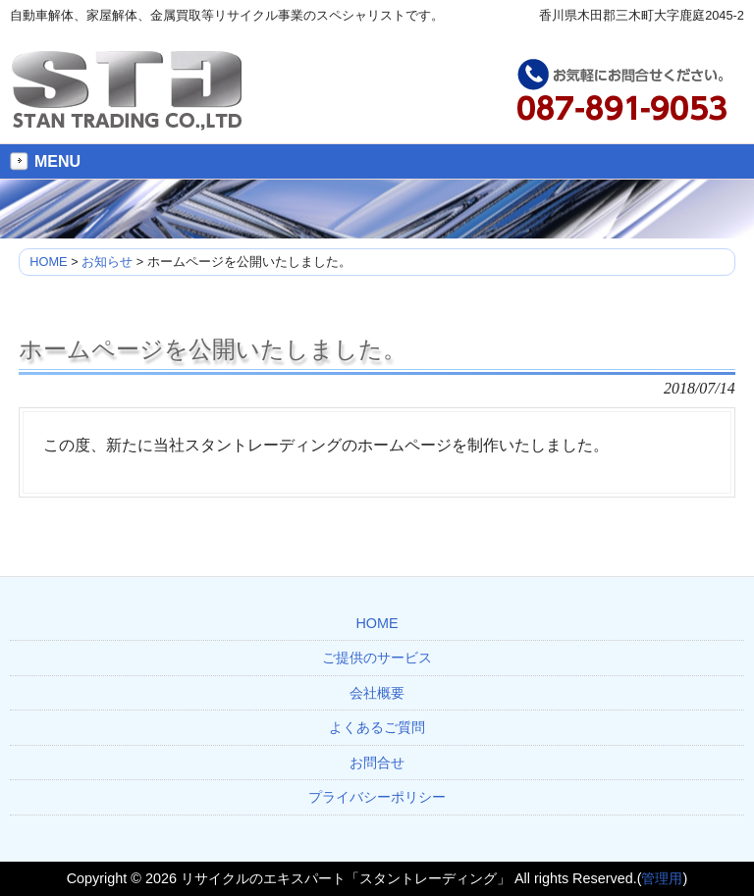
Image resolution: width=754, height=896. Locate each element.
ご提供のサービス (377, 657)
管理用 (661, 878)
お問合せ (377, 762)
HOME (376, 623)
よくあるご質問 (377, 727)
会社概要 (377, 693)
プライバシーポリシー (377, 797)
